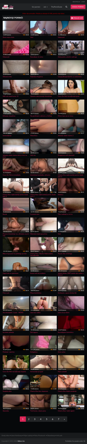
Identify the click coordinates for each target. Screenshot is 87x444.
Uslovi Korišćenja (16, 435)
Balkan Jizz (21, 441)
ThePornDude (56, 7)
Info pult (59, 435)
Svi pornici (36, 7)
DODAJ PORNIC (78, 7)
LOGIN (83, 1)
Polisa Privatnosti (39, 435)
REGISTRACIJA (76, 1)
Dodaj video (5, 435)
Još (46, 7)
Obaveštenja (51, 435)
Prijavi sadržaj (28, 435)
